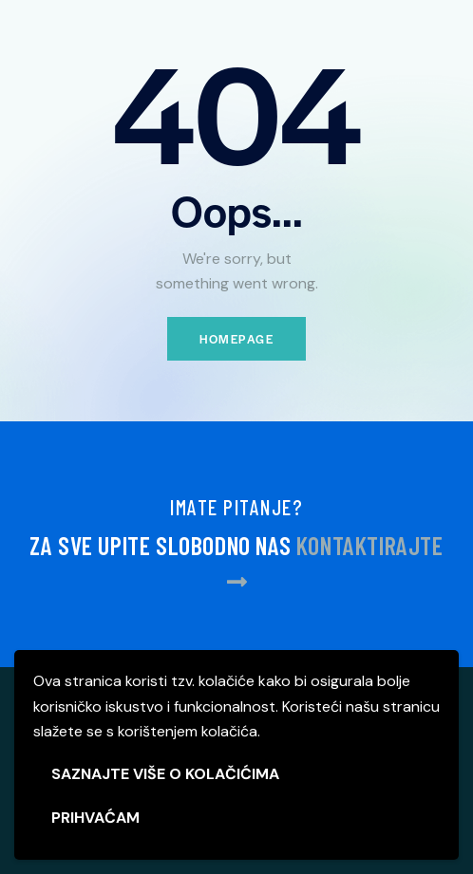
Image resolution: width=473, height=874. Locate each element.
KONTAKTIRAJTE (370, 545)
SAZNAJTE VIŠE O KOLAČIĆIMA (165, 774)
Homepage (236, 338)
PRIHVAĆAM (95, 818)
